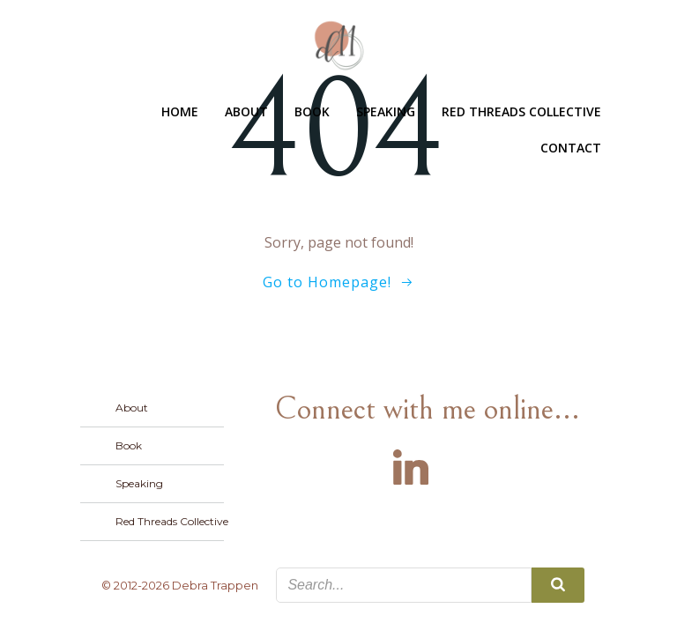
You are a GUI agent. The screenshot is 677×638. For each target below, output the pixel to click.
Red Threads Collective (521, 111)
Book (312, 111)
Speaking (385, 111)
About (246, 111)
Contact (570, 147)
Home (179, 111)
